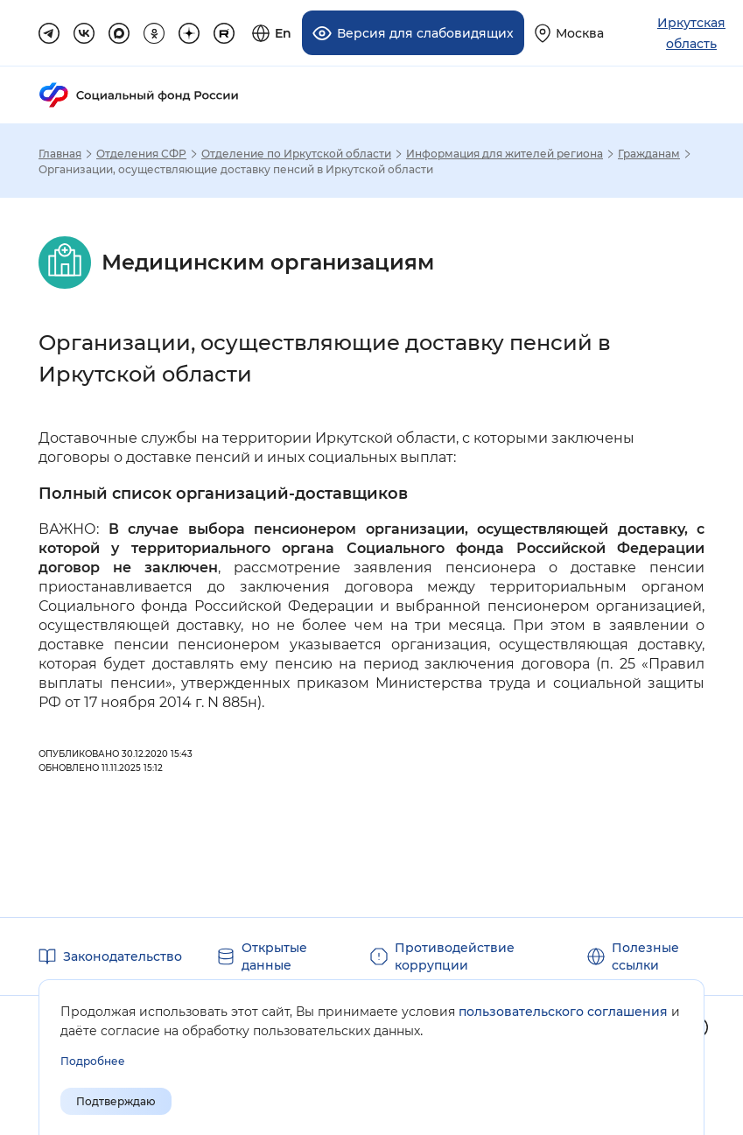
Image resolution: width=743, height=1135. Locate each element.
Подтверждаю (116, 1101)
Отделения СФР (141, 154)
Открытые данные (274, 956)
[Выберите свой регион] (569, 33)
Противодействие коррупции (455, 956)
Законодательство (122, 956)
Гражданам (649, 154)
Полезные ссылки (645, 956)
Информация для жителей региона (504, 154)
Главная (60, 154)
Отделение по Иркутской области (296, 154)
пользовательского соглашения (563, 1011)
